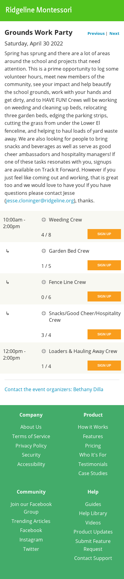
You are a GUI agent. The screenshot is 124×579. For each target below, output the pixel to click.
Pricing (93, 445)
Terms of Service (31, 436)
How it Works (93, 427)
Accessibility (31, 464)
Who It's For (93, 454)
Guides (93, 504)
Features (93, 436)
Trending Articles (31, 521)
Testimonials (93, 464)
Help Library (93, 513)
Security (31, 454)
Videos (93, 522)
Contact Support (93, 558)
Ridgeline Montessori (38, 10)
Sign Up (104, 234)
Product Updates (93, 531)
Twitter (31, 549)
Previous (96, 33)
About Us (31, 427)
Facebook (31, 530)
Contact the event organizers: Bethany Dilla (54, 389)
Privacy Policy (30, 445)
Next (114, 33)
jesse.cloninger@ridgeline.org (40, 200)
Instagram (31, 539)
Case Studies (93, 473)
